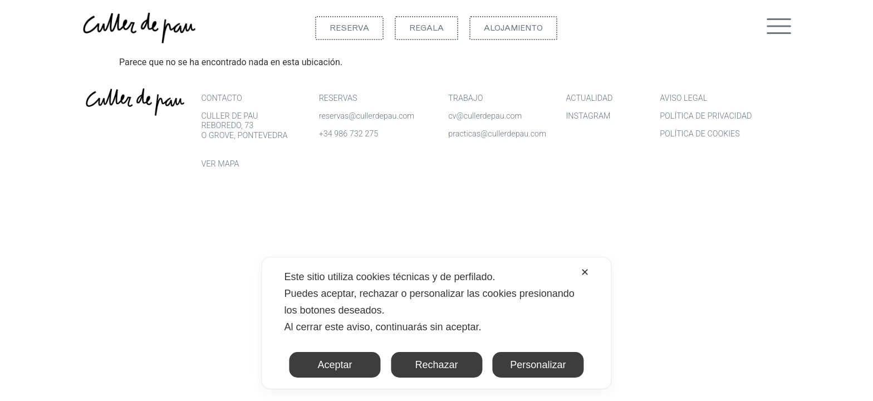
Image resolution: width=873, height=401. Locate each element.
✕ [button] (585, 272)
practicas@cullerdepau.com (497, 134)
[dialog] (436, 323)
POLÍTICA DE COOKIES (700, 134)
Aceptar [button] (335, 364)
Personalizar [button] (538, 364)
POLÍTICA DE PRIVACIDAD (706, 116)
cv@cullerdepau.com (485, 116)
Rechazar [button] (436, 364)
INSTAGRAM (588, 116)
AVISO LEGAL (683, 98)
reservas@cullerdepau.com (366, 116)
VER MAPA (220, 164)
